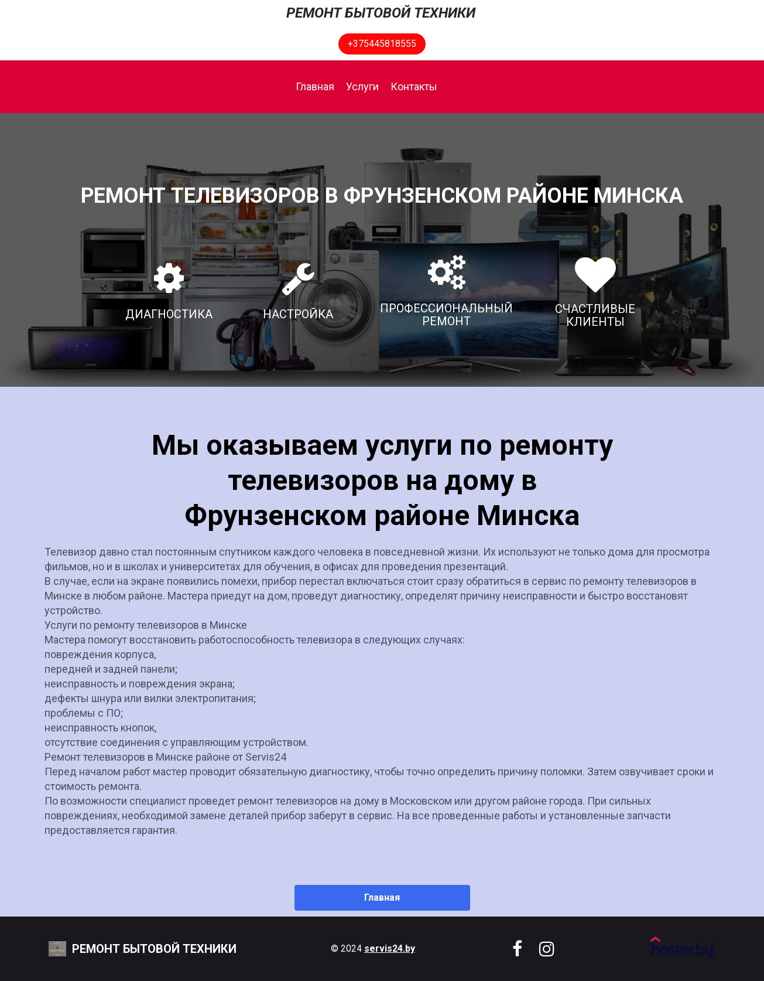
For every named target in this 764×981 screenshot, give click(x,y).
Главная (315, 86)
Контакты (413, 86)
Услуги (362, 86)
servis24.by (389, 948)
